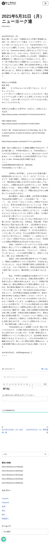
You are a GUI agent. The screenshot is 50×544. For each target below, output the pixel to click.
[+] (32, 384)
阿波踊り (5, 519)
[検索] (22, 454)
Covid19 (5, 498)
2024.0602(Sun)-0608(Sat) (12, 483)
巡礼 (3, 511)
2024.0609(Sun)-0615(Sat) (12, 479)
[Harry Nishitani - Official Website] (9, 3)
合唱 (3, 506)
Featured (5, 502)
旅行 (3, 515)
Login (44, 369)
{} (29, 384)
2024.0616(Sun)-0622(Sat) (12, 475)
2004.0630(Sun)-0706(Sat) (12, 467)
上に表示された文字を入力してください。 (19, 395)
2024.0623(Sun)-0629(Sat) (12, 471)
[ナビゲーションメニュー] (45, 3)
